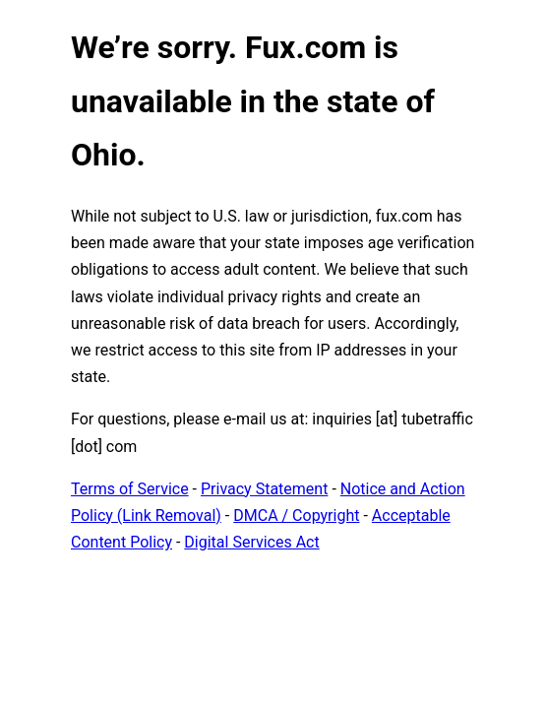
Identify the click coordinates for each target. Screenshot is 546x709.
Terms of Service (130, 489)
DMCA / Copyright (296, 515)
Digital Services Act (251, 542)
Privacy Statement (264, 489)
